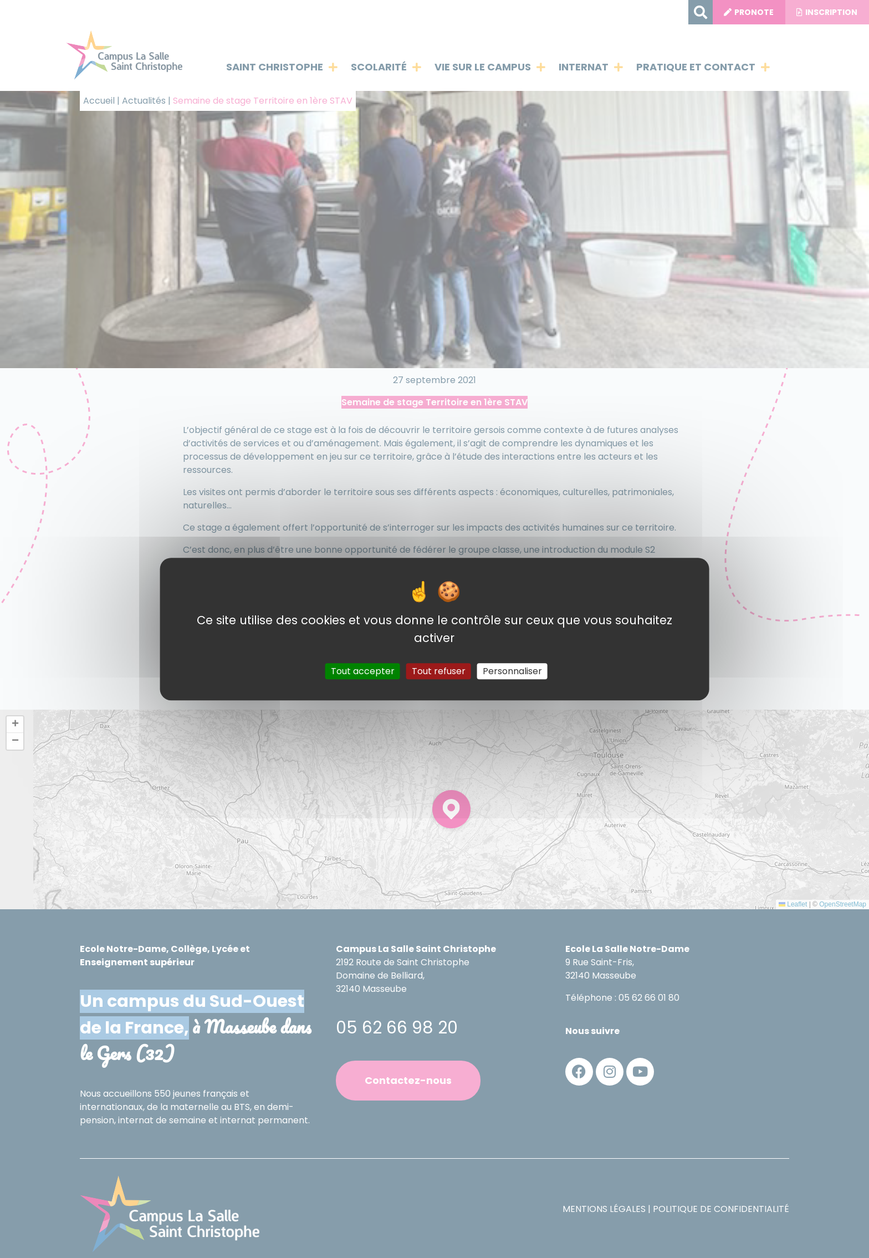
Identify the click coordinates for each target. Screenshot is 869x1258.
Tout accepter (363, 671)
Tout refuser (439, 671)
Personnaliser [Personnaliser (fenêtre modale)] (512, 671)
